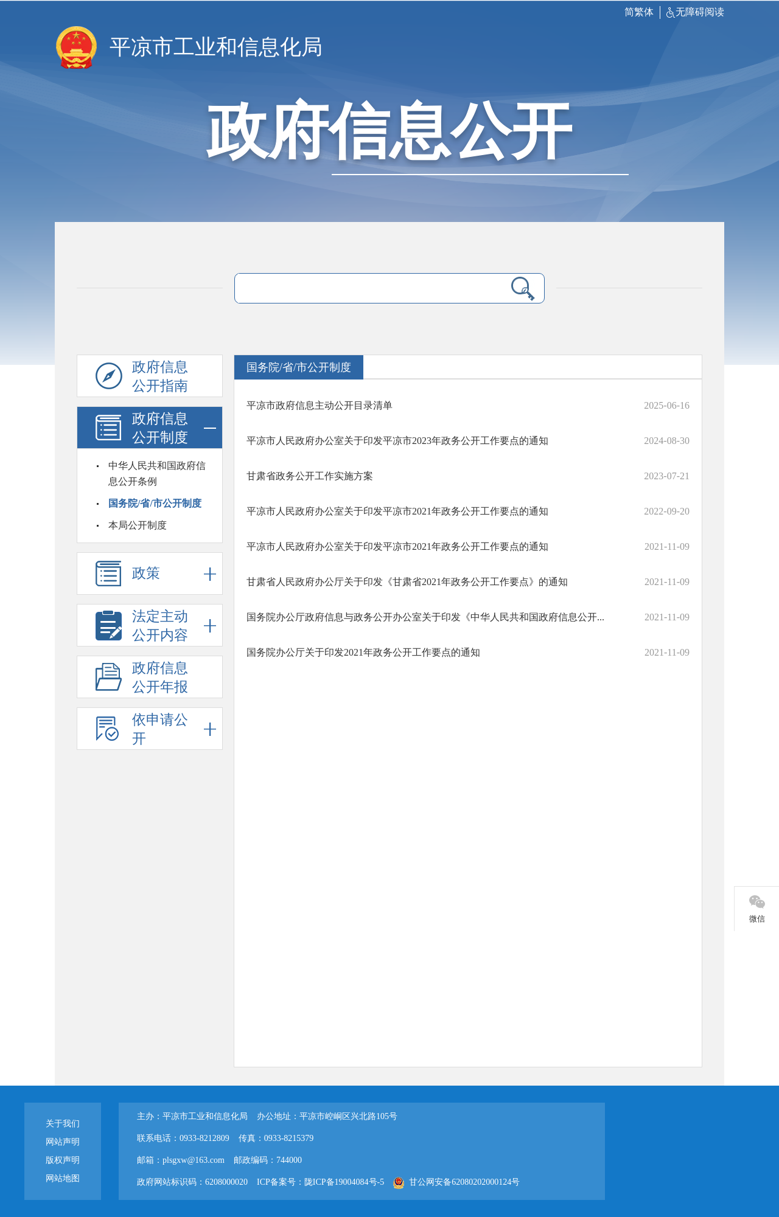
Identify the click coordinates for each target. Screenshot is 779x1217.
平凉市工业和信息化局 (216, 47)
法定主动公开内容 (174, 626)
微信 (757, 918)
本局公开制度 (137, 525)
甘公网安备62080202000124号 (456, 1182)
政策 (174, 574)
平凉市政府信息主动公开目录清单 (319, 405)
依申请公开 (174, 729)
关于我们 (63, 1123)
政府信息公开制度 (174, 428)
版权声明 (63, 1160)
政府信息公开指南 (160, 376)
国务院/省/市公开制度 (154, 503)
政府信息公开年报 (160, 678)
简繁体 (639, 12)
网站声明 (63, 1141)
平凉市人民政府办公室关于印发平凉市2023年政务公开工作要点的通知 (397, 440)
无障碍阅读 (695, 12)
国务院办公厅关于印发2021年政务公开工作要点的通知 (363, 652)
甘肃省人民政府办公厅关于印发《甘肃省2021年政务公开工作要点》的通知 (407, 582)
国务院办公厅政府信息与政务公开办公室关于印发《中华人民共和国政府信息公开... (425, 617)
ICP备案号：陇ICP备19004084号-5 (320, 1182)
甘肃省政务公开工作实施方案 (309, 476)
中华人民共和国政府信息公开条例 (157, 473)
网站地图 (63, 1178)
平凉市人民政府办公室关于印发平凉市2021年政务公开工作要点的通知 (397, 511)
